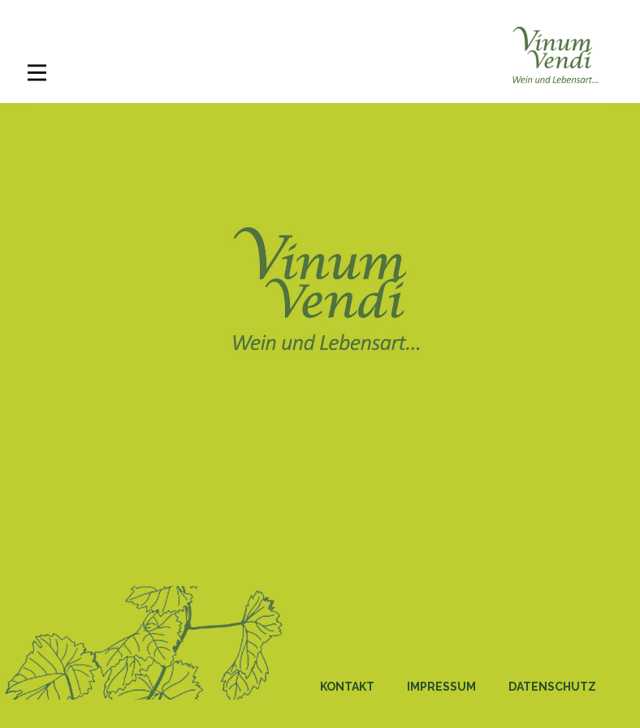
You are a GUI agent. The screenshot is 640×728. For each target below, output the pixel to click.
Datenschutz (552, 686)
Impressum (441, 686)
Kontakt (347, 686)
